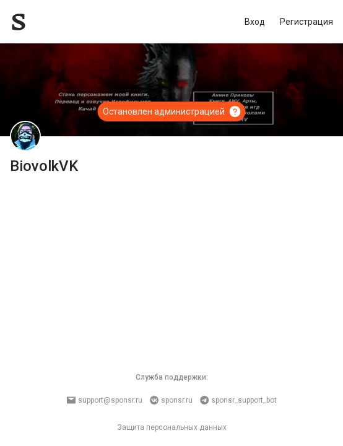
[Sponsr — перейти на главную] (46, 22)
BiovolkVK (44, 166)
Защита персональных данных (172, 427)
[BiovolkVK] (25, 136)
